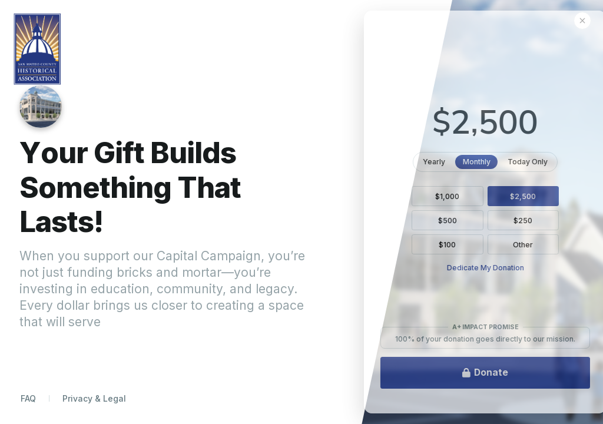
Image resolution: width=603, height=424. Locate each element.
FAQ (28, 398)
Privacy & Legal (94, 398)
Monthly (508, 161)
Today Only (559, 161)
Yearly (465, 161)
